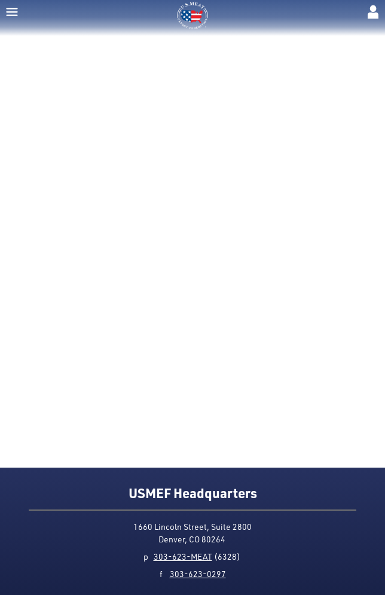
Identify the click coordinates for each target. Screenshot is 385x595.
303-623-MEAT (183, 556)
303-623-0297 (198, 573)
